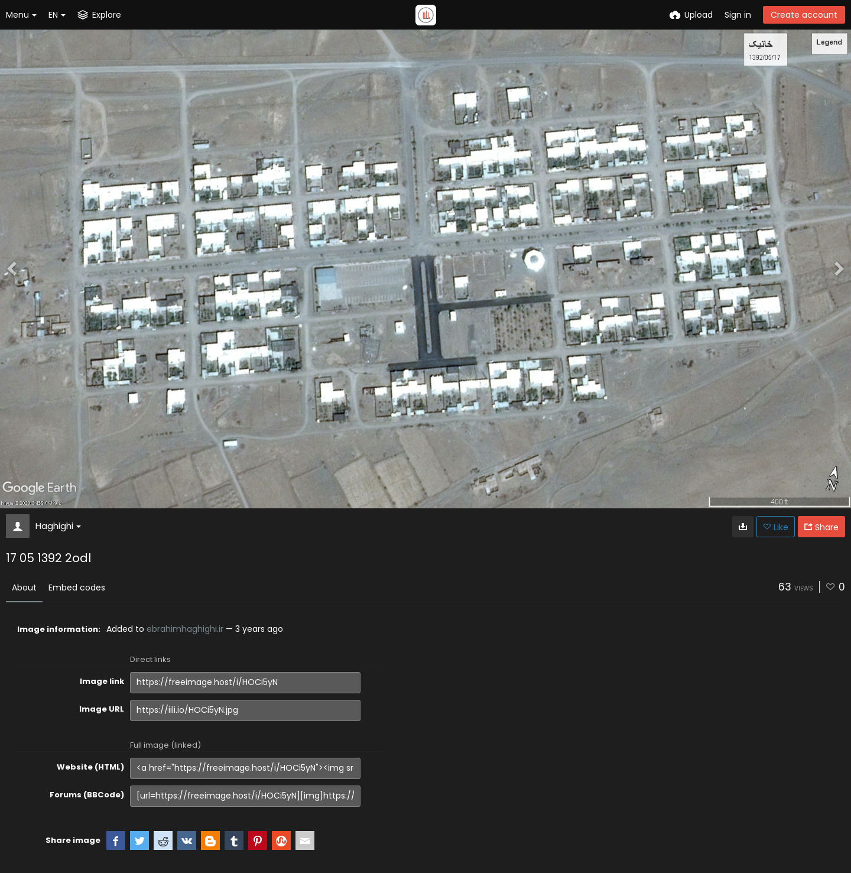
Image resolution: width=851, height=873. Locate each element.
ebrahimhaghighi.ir (185, 629)
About (24, 587)
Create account (804, 15)
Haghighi (58, 526)
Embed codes (76, 587)
